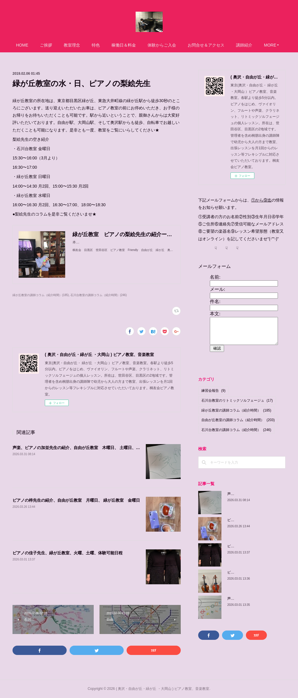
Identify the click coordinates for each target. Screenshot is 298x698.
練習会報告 (213, 391)
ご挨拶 (46, 45)
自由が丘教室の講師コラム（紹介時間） (238, 420)
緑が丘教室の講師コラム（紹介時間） (236, 410)
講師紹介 (244, 45)
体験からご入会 (162, 45)
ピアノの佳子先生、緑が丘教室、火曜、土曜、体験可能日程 (68, 553)
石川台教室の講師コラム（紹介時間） (236, 430)
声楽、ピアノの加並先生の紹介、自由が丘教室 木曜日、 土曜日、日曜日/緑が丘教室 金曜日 (99, 447)
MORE (270, 45)
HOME (22, 45)
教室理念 (72, 45)
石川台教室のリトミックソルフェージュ (237, 400)
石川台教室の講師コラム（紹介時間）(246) (98, 295)
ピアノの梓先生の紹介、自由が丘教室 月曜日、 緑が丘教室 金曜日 (76, 500)
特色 (96, 45)
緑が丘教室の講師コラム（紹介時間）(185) (41, 295)
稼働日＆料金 (123, 45)
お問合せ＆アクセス (206, 45)
